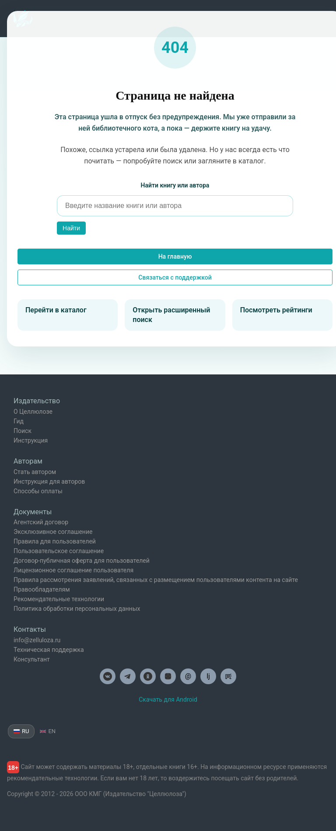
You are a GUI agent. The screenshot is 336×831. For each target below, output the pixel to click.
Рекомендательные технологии (59, 599)
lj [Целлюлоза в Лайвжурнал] (208, 676)
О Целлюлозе (33, 411)
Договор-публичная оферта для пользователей (82, 560)
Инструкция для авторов (49, 481)
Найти (71, 228)
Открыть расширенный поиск (171, 315)
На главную (175, 256)
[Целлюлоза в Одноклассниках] (148, 676)
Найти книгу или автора (175, 185)
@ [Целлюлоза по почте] (188, 676)
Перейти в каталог (56, 310)
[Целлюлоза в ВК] (108, 676)
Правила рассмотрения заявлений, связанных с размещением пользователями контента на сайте (156, 579)
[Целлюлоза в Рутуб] (228, 676)
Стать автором (35, 471)
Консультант (32, 659)
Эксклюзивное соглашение (53, 531)
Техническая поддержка (49, 649)
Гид (19, 421)
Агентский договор (41, 522)
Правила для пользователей (55, 541)
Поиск (23, 430)
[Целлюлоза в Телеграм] (128, 676)
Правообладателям (42, 589)
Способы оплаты (38, 491)
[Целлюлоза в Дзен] (168, 676)
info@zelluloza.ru (37, 640)
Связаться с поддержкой (174, 277)
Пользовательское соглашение (59, 550)
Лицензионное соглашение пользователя (73, 570)
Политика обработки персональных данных (77, 608)
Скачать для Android (168, 699)
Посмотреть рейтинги (276, 310)
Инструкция (31, 440)
